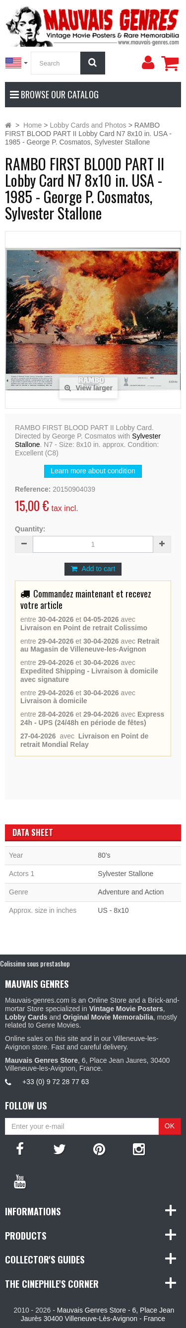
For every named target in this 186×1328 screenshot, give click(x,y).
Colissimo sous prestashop (35, 963)
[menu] (148, 63)
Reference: (33, 489)
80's (104, 855)
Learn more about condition (93, 471)
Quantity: (30, 529)
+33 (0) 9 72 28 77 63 (55, 1082)
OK (170, 1126)
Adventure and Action (131, 892)
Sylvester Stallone (125, 874)
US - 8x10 (113, 910)
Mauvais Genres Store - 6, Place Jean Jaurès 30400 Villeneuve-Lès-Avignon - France (97, 1314)
